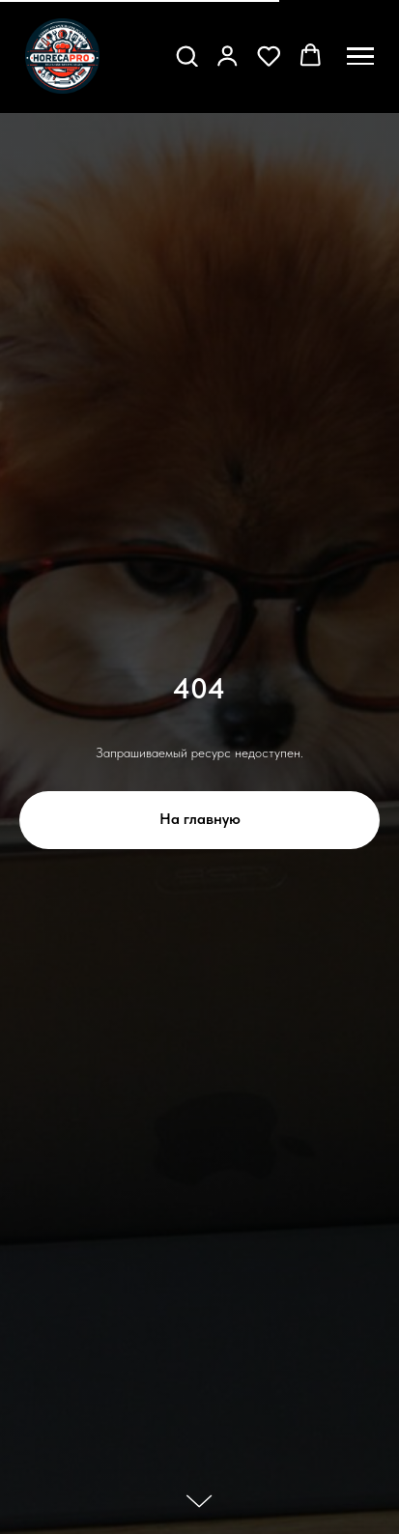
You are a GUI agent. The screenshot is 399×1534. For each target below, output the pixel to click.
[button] (187, 55)
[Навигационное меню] (360, 56)
